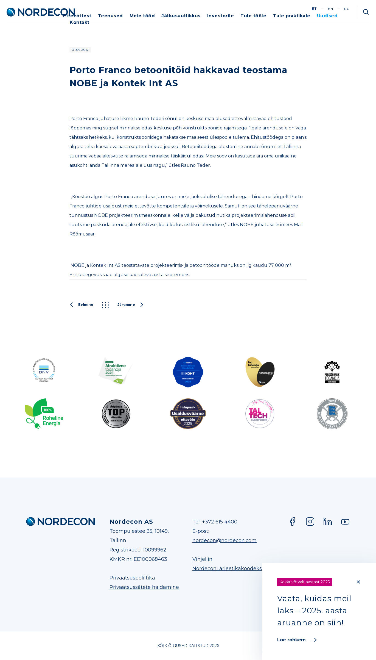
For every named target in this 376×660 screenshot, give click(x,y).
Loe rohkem (297, 639)
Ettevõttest (77, 15)
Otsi (366, 12)
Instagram (310, 521)
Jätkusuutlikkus (181, 15)
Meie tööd (142, 15)
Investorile (220, 15)
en (330, 9)
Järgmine (130, 305)
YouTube (345, 521)
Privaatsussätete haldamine (144, 587)
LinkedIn (327, 521)
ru (347, 9)
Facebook (292, 521)
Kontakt (79, 22)
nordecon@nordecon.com (224, 540)
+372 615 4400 (219, 522)
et (314, 9)
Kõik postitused (105, 305)
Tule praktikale (291, 15)
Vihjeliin (202, 559)
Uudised (327, 15)
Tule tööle (253, 15)
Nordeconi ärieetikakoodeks (227, 568)
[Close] (358, 582)
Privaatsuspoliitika (132, 578)
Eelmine (81, 305)
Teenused (110, 15)
